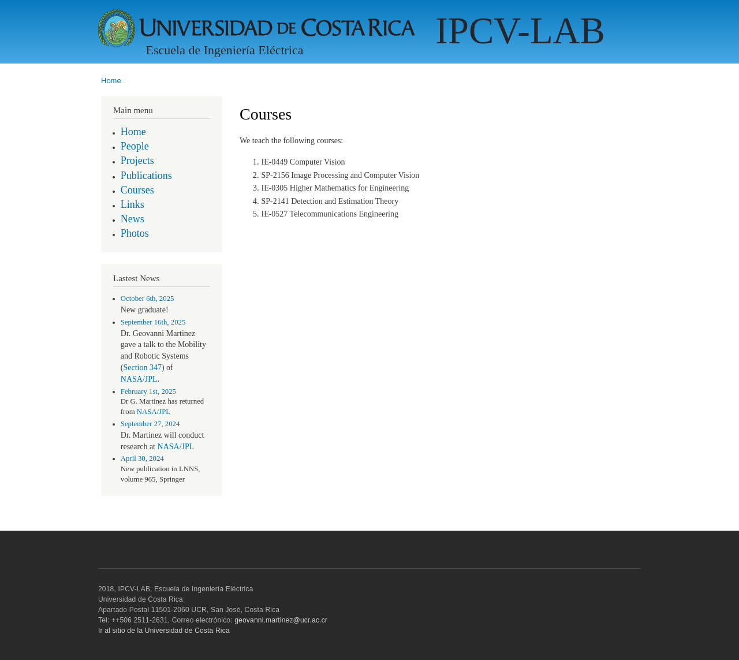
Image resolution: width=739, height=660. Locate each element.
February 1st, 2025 (148, 391)
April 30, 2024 (142, 458)
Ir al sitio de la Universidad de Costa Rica (164, 631)
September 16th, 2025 (153, 322)
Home (111, 80)
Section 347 (142, 367)
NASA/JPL (139, 379)
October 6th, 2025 (147, 298)
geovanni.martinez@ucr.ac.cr (280, 620)
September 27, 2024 (150, 424)
